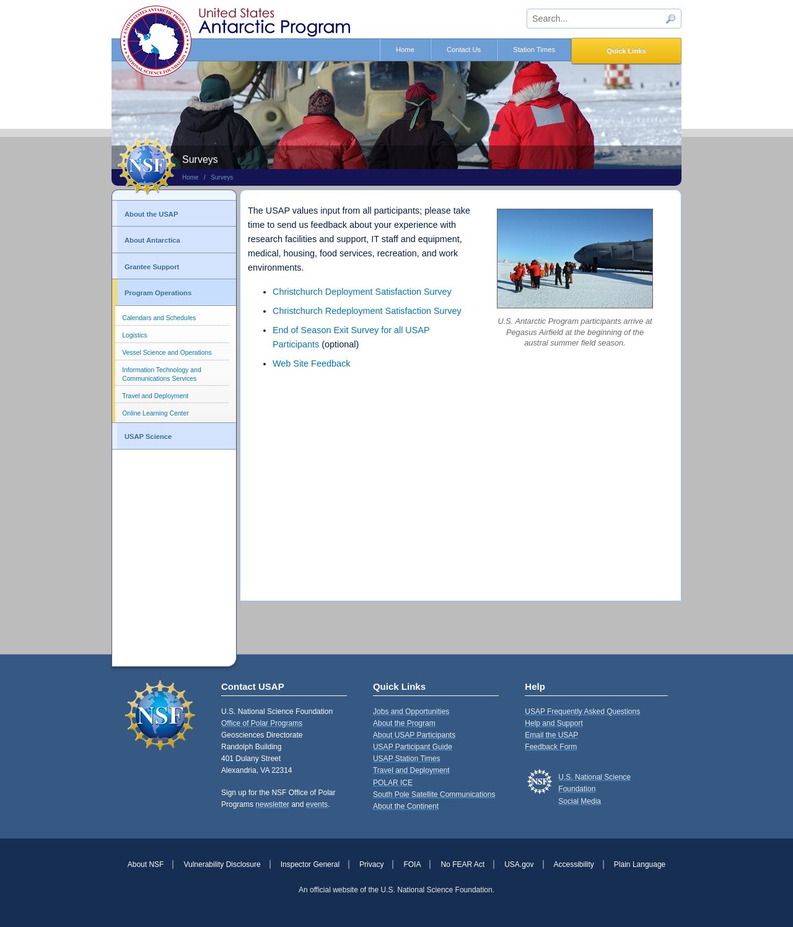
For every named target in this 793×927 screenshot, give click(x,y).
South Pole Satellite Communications (434, 794)
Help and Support (553, 723)
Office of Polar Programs (261, 723)
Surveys (222, 177)
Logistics (134, 335)
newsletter (272, 804)
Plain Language (639, 864)
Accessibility (574, 864)
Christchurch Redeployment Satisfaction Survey (367, 311)
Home (405, 49)
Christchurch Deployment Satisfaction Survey (362, 292)
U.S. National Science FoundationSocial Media (594, 789)
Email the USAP (551, 735)
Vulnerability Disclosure (221, 864)
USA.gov (518, 864)
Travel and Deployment (155, 396)
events (317, 804)
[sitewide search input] (604, 18)
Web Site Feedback (311, 363)
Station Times (534, 49)
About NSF (146, 864)
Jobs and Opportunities (411, 711)
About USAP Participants (414, 735)
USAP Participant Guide (412, 746)
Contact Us (464, 49)
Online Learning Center (155, 413)
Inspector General (310, 864)
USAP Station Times (406, 758)
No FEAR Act (462, 864)
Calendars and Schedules (159, 318)
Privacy (371, 864)
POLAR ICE (393, 782)
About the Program (404, 723)
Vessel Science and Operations (166, 352)
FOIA (412, 864)
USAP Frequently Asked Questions (582, 711)
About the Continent (406, 806)
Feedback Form (551, 746)
